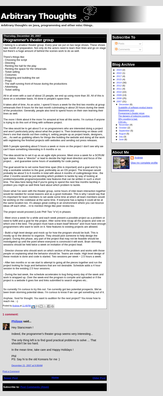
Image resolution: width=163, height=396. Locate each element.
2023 (119, 70)
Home (55, 377)
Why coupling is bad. (128, 119)
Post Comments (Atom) (34, 386)
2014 (119, 82)
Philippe (17, 321)
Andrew (138, 157)
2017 (119, 76)
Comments (122, 49)
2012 (119, 85)
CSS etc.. (122, 122)
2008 (119, 98)
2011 (119, 88)
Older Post (99, 378)
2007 (119, 101)
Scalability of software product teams (135, 107)
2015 (119, 79)
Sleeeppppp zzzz (126, 110)
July (121, 136)
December (124, 104)
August (123, 133)
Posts (119, 43)
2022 (119, 73)
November (124, 125)
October (123, 128)
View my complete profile (144, 162)
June (121, 139)
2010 (119, 92)
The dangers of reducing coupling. (134, 116)
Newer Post (11, 378)
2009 (119, 95)
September (125, 130)
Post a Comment (11, 371)
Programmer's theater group (131, 113)
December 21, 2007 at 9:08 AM (27, 365)
